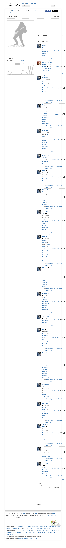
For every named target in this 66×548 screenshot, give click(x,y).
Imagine (46, 105)
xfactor (36, 513)
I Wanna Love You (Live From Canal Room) (47, 64)
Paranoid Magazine (33, 526)
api (35, 3)
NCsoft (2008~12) (32, 532)
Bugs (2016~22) (10, 532)
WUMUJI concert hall (28, 528)
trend (34, 10)
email (53, 513)
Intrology (46, 268)
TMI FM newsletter (17, 528)
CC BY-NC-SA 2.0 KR (51, 515)
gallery (30, 10)
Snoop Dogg (55, 50)
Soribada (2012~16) (21, 532)
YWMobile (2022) (54, 530)
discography (15, 10)
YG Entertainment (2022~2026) (40, 530)
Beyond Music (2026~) (25, 530)
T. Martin (48, 396)
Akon (57, 66)
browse (28, 3)
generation (25, 10)
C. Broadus (48, 70)
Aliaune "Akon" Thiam (45, 200)
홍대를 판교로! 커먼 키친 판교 (43, 528)
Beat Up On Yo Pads (45, 157)
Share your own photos (20, 48)
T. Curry (48, 123)
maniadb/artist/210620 (18, 60)
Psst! (45, 170)
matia (24, 513)
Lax (44, 329)
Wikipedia (20, 538)
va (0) (63, 35)
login (57, 2)
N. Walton (47, 183)
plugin (32, 3)
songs (20, 10)
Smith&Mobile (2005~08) (45, 532)
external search (10, 12)
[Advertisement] (19, 53)
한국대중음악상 (22, 526)
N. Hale (48, 456)
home (23, 3)
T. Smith (47, 377)
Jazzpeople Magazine (45, 526)
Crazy (45, 448)
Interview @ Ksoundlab (30, 538)
